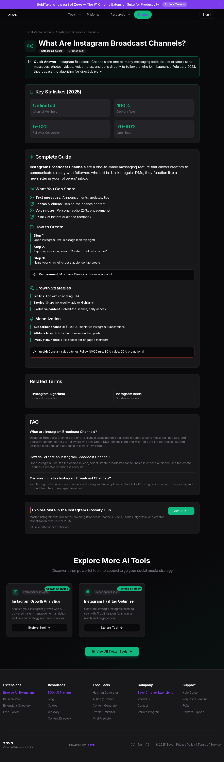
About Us (144, 699)
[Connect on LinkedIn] (140, 745)
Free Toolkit (11, 712)
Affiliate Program (148, 712)
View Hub (181, 511)
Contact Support (193, 712)
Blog (51, 699)
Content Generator (105, 705)
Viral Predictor (102, 718)
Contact (143, 705)
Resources (121, 14)
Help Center (191, 692)
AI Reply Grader (103, 699)
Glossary (53, 712)
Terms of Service (209, 744)
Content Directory (60, 718)
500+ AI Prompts (60, 692)
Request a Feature (195, 699)
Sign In (207, 14)
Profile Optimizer (104, 712)
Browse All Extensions (19, 692)
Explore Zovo (175, 4)
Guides (52, 705)
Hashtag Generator (105, 692)
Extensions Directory (17, 705)
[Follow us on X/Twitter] (133, 745)
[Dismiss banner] (220, 4)
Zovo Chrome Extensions (155, 692)
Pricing (143, 14)
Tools (74, 14)
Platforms (96, 14)
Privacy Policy (185, 744)
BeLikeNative (12, 699)
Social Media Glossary (39, 32)
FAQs (186, 705)
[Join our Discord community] (147, 745)
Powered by (82, 745)
